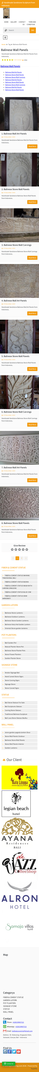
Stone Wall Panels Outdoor (13, 736)
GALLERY (14, 22)
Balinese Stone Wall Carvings (15, 77)
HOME (6, 22)
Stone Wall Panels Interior (13, 744)
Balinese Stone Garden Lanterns (15, 620)
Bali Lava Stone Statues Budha (14, 718)
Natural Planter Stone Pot (13, 647)
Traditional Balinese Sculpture (14, 714)
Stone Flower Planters (11, 654)
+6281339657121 (18, 1022)
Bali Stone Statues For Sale (13, 703)
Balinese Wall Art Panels (13, 72)
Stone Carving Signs (10, 680)
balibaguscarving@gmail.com (22, 1031)
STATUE (5, 694)
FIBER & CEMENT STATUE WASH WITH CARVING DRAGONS (17, 587)
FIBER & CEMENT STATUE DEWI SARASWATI (14, 597)
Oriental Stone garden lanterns (15, 628)
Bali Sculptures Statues (12, 706)
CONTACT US (22, 23)
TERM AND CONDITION (31, 23)
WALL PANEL (8, 724)
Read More (32, 146)
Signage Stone (8, 684)
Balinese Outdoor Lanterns (13, 617)
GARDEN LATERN (10, 605)
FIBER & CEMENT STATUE (14, 567)
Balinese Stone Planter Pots (13, 650)
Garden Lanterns (9, 748)
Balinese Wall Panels (10, 66)
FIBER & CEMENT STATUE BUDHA (15, 582)
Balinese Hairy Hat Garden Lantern (16, 624)
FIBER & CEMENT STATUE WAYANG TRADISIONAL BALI (16, 576)
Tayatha (34, 1068)
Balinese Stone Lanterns (12, 613)
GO (32, 30)
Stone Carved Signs (10, 688)
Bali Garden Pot (9, 643)
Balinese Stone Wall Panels (14, 75)
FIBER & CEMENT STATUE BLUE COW (16, 592)
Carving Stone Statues (11, 710)
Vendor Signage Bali (11, 673)
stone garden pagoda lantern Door (16, 732)
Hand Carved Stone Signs (12, 676)
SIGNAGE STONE (9, 664)
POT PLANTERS (9, 634)
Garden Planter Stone (11, 658)
